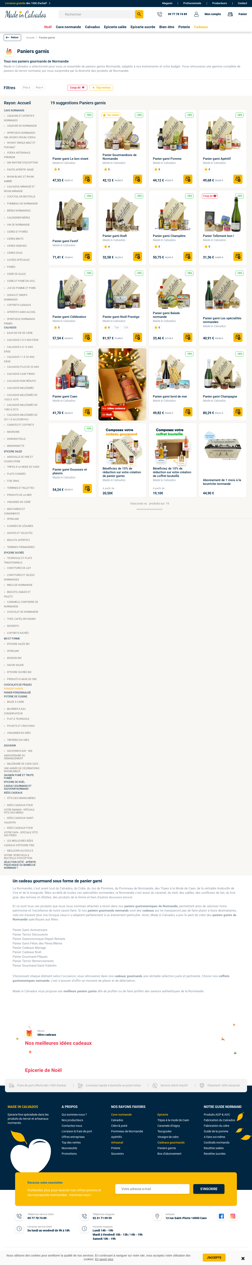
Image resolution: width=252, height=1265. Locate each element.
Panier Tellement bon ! (218, 236)
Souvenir (10, 745)
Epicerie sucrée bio (18, 672)
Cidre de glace (16, 274)
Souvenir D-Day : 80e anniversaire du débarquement (18, 755)
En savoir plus (104, 1259)
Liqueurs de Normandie (21, 125)
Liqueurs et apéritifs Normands (19, 118)
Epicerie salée (13, 451)
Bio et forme (12, 638)
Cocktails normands (216, 1142)
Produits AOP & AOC (217, 1114)
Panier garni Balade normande (166, 315)
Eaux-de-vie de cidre (19, 333)
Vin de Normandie (18, 224)
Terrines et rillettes (20, 488)
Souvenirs (117, 1153)
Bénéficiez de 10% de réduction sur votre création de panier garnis (122, 472)
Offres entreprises (73, 1137)
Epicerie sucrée (14, 552)
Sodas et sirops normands (15, 297)
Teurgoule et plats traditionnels (18, 560)
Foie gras (12, 480)
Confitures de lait (18, 568)
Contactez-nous (72, 1125)
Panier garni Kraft (115, 236)
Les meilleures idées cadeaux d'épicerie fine (19, 843)
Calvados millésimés (20, 388)
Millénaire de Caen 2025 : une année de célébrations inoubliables (21, 767)
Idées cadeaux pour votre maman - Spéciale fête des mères (19, 809)
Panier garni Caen (65, 396)
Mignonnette (15, 445)
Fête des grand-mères (20, 798)
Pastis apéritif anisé (20, 169)
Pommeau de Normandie (22, 203)
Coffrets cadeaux (18, 305)
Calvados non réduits (21, 381)
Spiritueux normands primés (19, 321)
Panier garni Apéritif (217, 159)
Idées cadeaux (13, 792)
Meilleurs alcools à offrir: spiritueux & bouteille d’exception (18, 854)
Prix (27, 88)
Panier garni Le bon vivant (70, 159)
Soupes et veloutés (19, 533)
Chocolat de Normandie (22, 611)
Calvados (10, 327)
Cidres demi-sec (16, 245)
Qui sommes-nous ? (74, 1114)
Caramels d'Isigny (168, 1125)
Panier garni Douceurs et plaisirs (70, 471)
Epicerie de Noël (14, 782)
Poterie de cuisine (15, 696)
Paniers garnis (13, 688)
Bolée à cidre (15, 701)
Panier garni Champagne (220, 396)
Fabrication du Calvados (219, 1120)
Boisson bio (14, 658)
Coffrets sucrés (17, 633)
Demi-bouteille (16, 438)
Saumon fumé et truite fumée (19, 777)
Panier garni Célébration (69, 317)
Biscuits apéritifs (18, 540)
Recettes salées (214, 1148)
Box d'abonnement (169, 1153)
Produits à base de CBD (21, 679)
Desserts (12, 626)
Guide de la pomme (216, 1131)
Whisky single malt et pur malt (19, 145)
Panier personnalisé (17, 692)
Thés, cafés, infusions (21, 618)
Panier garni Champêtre (169, 236)
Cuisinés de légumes (19, 526)
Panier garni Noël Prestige (121, 317)
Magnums (12, 431)
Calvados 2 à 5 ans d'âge (22, 340)
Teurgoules (164, 1131)
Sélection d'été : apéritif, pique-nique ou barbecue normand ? (20, 865)
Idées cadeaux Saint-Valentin (19, 820)
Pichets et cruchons (20, 725)
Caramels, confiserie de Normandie (21, 604)
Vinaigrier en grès (18, 733)
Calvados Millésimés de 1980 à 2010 (20, 407)
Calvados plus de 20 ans (22, 366)
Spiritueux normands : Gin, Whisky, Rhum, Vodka (20, 135)
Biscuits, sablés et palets (17, 594)
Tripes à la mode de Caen (22, 466)
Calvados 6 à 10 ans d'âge (18, 349)
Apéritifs (116, 1137)
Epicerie (162, 1114)
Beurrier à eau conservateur (15, 711)
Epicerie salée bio (18, 644)
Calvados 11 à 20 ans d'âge (19, 359)
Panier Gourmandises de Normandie (120, 157)
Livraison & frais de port (77, 1131)
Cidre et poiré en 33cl (20, 281)
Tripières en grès (17, 740)
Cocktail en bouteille (20, 196)
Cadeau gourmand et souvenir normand (17, 787)
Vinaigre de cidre (168, 1137)
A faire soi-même (214, 1137)
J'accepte (214, 1257)
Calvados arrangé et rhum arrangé (19, 189)
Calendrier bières (18, 217)
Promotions (69, 1153)
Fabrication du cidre (216, 1125)
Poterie (115, 1148)
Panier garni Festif (65, 241)
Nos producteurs (72, 1120)
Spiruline (12, 519)
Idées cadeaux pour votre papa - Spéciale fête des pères (21, 832)
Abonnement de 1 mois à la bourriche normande (222, 482)
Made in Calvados (64, 163)
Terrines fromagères (20, 547)
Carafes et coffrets (20, 424)
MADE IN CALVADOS (23, 1107)
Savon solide (15, 665)
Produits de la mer (18, 495)
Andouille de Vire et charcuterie (18, 459)
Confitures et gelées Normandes (19, 577)
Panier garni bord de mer (170, 396)
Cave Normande (14, 110)
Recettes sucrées (215, 1153)
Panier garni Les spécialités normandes (222, 320)
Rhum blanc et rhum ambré (19, 179)
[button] (12, 37)
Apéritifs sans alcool (21, 312)
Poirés (10, 266)
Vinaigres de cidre (18, 502)
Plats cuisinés (16, 473)
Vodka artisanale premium (17, 155)
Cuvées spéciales (18, 259)
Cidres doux (14, 252)
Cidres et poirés (17, 231)
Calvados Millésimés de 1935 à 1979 (20, 397)
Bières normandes (18, 210)
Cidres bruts (14, 238)
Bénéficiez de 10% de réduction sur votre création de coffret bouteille (172, 472)
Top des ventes (71, 1142)
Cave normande (121, 1114)
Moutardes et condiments (14, 511)
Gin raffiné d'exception (22, 162)
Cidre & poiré (119, 1125)
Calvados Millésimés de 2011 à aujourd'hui (20, 417)
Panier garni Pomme (167, 159)
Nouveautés (69, 1148)
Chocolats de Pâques (18, 684)
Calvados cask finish (20, 373)
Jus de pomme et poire (21, 288)
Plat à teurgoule (17, 718)
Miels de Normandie (19, 585)
